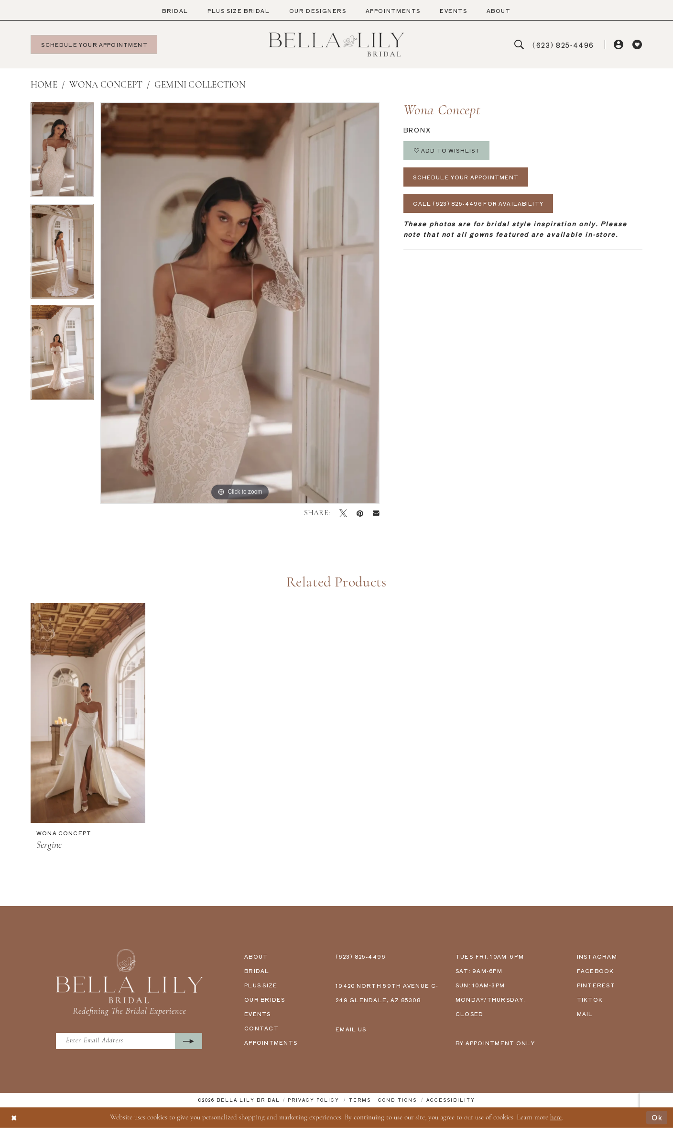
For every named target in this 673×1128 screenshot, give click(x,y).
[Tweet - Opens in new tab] (343, 513)
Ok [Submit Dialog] (656, 1117)
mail (585, 1013)
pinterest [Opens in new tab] (596, 985)
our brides (264, 999)
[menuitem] (175, 10)
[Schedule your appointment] (94, 44)
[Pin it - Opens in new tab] (360, 513)
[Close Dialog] (14, 1117)
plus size (260, 985)
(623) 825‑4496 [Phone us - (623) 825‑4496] (360, 956)
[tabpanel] (62, 153)
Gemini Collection (200, 85)
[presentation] (88, 713)
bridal (257, 970)
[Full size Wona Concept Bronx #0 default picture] (240, 303)
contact (261, 1028)
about (256, 956)
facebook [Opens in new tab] (595, 970)
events (257, 1013)
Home (44, 85)
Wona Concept (106, 85)
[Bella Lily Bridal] (336, 44)
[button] (619, 45)
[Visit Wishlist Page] (637, 45)
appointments (270, 1042)
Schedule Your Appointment (466, 177)
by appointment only (495, 1043)
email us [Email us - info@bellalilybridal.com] (351, 1029)
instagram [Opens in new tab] (597, 956)
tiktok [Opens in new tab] (590, 999)
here (556, 1117)
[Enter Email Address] (130, 1041)
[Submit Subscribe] (190, 1041)
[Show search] (519, 45)
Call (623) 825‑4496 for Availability (478, 204)
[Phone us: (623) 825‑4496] (563, 44)
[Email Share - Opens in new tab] (376, 513)
